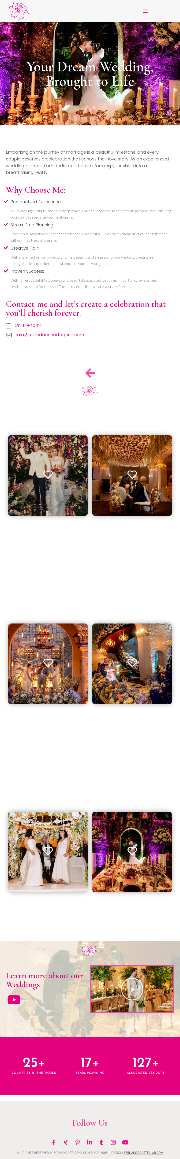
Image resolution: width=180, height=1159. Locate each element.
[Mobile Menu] (145, 11)
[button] (132, 989)
